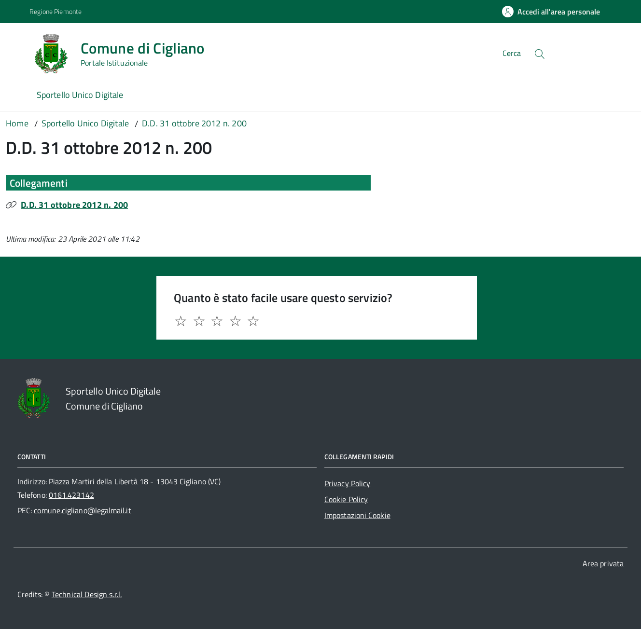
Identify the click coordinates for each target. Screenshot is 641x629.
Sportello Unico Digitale (80, 94)
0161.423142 (71, 495)
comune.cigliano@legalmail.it (82, 510)
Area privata (603, 563)
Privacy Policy (347, 483)
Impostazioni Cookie (357, 515)
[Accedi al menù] (18, 52)
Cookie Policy (346, 499)
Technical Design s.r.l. (87, 594)
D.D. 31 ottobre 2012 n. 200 (74, 204)
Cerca (511, 53)
